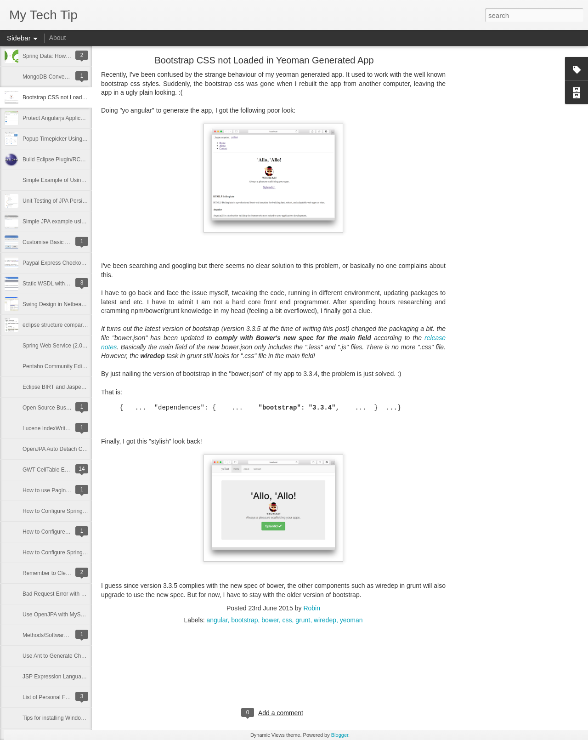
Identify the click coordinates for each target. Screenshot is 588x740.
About (57, 37)
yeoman (351, 620)
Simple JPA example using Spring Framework (78, 221)
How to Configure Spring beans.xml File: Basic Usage (88, 552)
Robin (311, 608)
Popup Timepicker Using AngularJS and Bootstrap (84, 139)
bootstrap (244, 620)
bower (269, 620)
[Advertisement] (496, 204)
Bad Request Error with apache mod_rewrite (77, 594)
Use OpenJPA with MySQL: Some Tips (70, 614)
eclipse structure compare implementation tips (79, 325)
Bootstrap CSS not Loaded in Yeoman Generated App (263, 60)
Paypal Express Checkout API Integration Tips (79, 263)
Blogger (339, 735)
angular (216, 620)
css (287, 620)
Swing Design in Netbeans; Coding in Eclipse (78, 304)
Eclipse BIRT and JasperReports (62, 387)
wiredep (325, 620)
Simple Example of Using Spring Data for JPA (78, 180)
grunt (302, 620)
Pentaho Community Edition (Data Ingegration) (80, 366)
